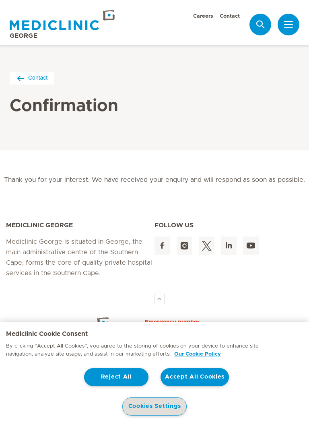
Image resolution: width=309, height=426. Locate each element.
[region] (154, 374)
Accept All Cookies (195, 377)
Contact (230, 16)
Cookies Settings (154, 406)
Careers (203, 16)
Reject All (116, 377)
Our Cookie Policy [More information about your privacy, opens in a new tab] (197, 354)
